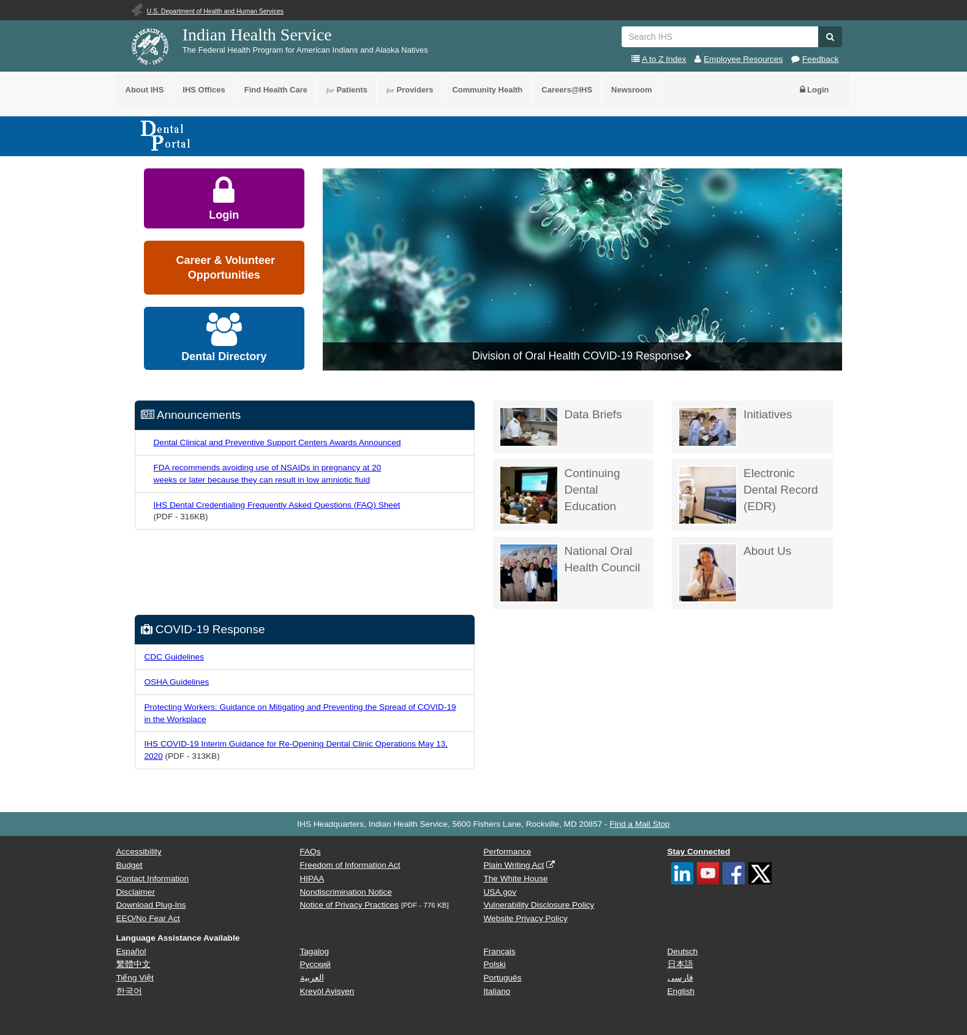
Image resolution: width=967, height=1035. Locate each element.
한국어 (129, 991)
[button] (830, 36)
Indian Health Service (257, 34)
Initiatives (735, 427)
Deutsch (683, 951)
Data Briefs (560, 427)
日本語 (680, 964)
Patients (346, 89)
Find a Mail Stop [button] (639, 824)
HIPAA (312, 878)
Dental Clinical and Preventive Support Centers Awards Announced (277, 442)
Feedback (820, 59)
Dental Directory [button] (223, 338)
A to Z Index (664, 59)
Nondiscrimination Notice (346, 892)
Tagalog (314, 951)
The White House (516, 878)
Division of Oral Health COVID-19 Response (582, 356)
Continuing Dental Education (559, 495)
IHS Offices (203, 89)
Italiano (497, 991)
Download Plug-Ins (151, 904)
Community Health (487, 89)
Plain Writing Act (514, 865)
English (681, 991)
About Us (734, 573)
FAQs (310, 851)
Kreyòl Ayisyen (327, 991)
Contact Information (152, 878)
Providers (409, 89)
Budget (129, 865)
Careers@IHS (566, 89)
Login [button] (814, 89)
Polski (495, 964)
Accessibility (139, 851)
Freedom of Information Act (350, 865)
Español (131, 951)
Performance (508, 851)
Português (503, 977)
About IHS (145, 89)
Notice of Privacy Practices (349, 904)
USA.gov (500, 892)
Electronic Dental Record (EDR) (748, 495)
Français (500, 951)
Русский (315, 964)
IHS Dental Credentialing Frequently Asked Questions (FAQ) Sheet (277, 505)
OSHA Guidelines (177, 682)
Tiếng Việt (135, 977)
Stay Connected (699, 851)
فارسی (680, 977)
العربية (312, 977)
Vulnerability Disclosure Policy (539, 904)
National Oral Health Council (570, 573)
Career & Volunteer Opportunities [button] (224, 267)
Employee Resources (743, 59)
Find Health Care (275, 89)
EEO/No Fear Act (148, 918)
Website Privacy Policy (526, 918)
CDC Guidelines (174, 656)
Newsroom (631, 89)
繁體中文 (133, 964)
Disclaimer (135, 892)
